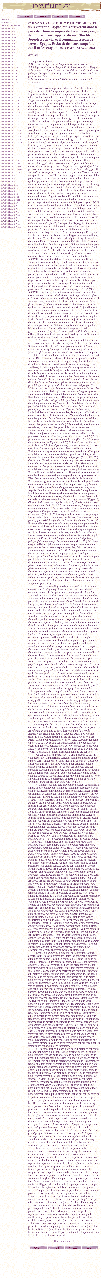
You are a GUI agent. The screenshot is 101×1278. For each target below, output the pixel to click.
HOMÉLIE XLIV (10, 157)
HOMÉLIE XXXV (11, 130)
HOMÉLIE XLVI (10, 163)
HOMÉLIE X (8, 55)
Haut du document (64, 1241)
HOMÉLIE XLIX (10, 172)
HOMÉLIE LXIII (10, 214)
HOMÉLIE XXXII (11, 121)
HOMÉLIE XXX (10, 115)
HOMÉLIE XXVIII (11, 109)
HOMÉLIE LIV (9, 187)
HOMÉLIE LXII (10, 211)
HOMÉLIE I (8, 28)
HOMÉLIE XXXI (11, 118)
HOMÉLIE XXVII (11, 106)
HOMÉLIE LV (9, 190)
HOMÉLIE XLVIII (11, 169)
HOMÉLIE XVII (10, 76)
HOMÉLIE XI (9, 58)
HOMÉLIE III (9, 34)
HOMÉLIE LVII (10, 196)
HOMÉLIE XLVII (11, 166)
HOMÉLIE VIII (9, 49)
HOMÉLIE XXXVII (12, 136)
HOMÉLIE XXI (10, 88)
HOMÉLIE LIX (9, 202)
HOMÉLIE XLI (9, 148)
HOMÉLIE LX (9, 205)
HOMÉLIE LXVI (10, 223)
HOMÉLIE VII (9, 46)
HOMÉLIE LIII (9, 184)
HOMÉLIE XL (9, 145)
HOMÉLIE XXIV (11, 97)
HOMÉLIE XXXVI (12, 133)
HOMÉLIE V (8, 40)
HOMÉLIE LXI (9, 208)
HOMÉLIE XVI (10, 73)
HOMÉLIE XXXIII (11, 124)
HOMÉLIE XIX (10, 82)
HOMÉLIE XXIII (10, 94)
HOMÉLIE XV (9, 70)
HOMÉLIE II (8, 31)
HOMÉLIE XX (9, 85)
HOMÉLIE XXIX (11, 112)
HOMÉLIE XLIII (10, 154)
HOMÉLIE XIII (10, 64)
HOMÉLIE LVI (9, 193)
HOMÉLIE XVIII (10, 79)
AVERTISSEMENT (12, 25)
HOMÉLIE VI (9, 43)
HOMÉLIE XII (9, 61)
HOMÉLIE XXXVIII (12, 139)
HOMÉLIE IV (9, 37)
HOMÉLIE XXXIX (12, 142)
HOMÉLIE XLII (10, 151)
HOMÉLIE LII (9, 181)
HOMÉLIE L (8, 175)
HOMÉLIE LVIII (10, 199)
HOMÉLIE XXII (10, 91)
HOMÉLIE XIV (10, 67)
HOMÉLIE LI (8, 178)
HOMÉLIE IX (9, 52)
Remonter (6, 22)
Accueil (5, 19)
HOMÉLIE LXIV (10, 217)
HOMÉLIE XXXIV (12, 127)
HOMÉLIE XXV (10, 100)
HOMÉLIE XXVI (11, 103)
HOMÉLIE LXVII (11, 226)
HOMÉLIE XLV (10, 160)
